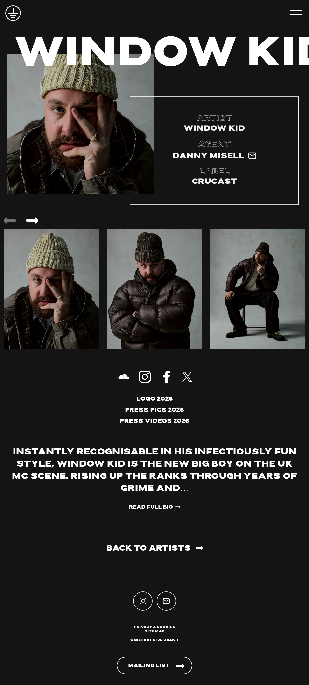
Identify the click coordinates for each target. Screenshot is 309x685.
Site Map (154, 631)
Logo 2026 (154, 399)
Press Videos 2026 (154, 421)
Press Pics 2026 (154, 410)
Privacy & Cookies (154, 627)
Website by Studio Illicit (154, 640)
